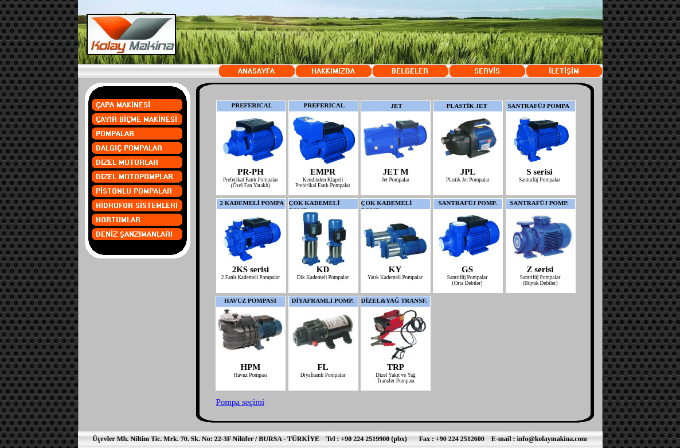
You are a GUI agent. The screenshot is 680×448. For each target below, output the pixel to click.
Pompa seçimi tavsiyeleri (240, 406)
